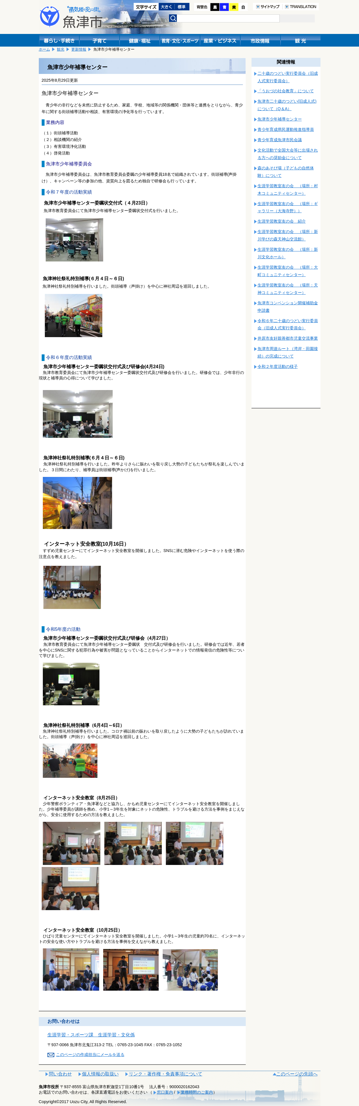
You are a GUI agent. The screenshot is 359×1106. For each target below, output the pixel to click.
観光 (60, 49)
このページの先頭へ (297, 1073)
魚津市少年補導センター (280, 119)
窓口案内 (165, 1092)
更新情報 (78, 49)
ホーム (44, 49)
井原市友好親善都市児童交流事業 (288, 338)
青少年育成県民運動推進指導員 (286, 129)
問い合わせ (60, 1073)
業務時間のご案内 (197, 1092)
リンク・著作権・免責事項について (165, 1073)
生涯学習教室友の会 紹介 (282, 221)
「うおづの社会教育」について (286, 91)
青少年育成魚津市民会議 (280, 139)
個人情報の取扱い (100, 1073)
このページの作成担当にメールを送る (90, 1054)
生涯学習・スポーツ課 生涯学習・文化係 (91, 1034)
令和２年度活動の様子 (278, 366)
